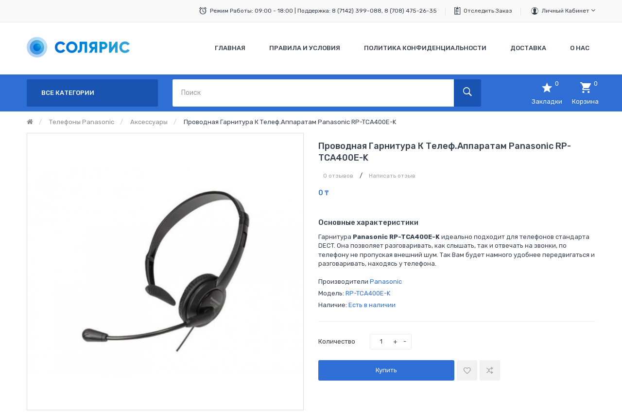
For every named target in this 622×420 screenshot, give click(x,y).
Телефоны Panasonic (81, 122)
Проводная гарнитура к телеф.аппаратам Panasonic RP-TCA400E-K (290, 122)
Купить (386, 370)
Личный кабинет (568, 10)
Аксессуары (149, 122)
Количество (336, 341)
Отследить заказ (488, 10)
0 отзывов (338, 175)
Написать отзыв (392, 175)
